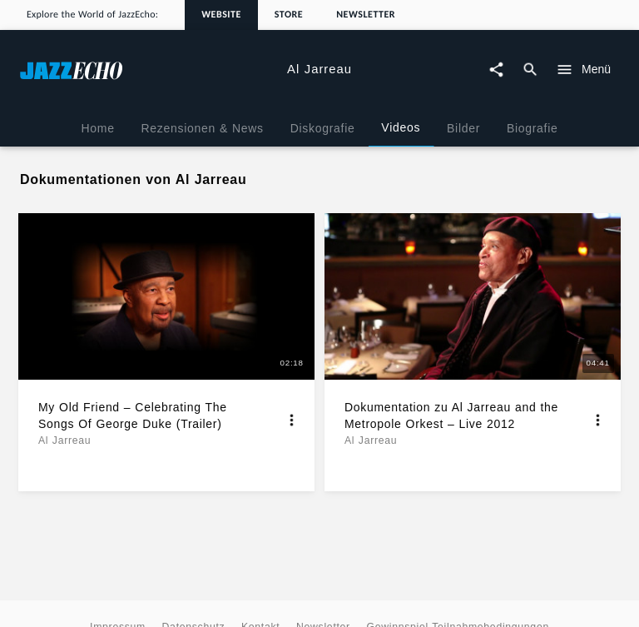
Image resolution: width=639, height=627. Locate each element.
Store (289, 15)
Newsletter (365, 15)
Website (221, 15)
